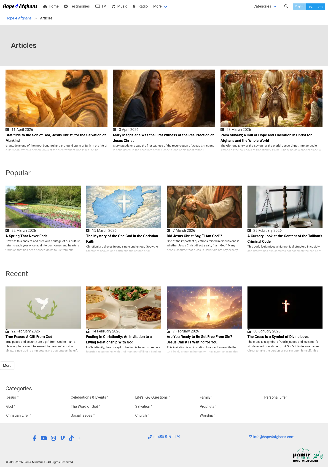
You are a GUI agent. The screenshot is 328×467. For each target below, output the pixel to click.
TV (100, 6)
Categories (262, 6)
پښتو (320, 6)
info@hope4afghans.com (271, 437)
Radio (140, 6)
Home (51, 6)
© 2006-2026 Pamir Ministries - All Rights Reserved (39, 462)
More (157, 6)
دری (311, 6)
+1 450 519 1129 (164, 437)
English (299, 6)
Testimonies (77, 6)
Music (119, 6)
